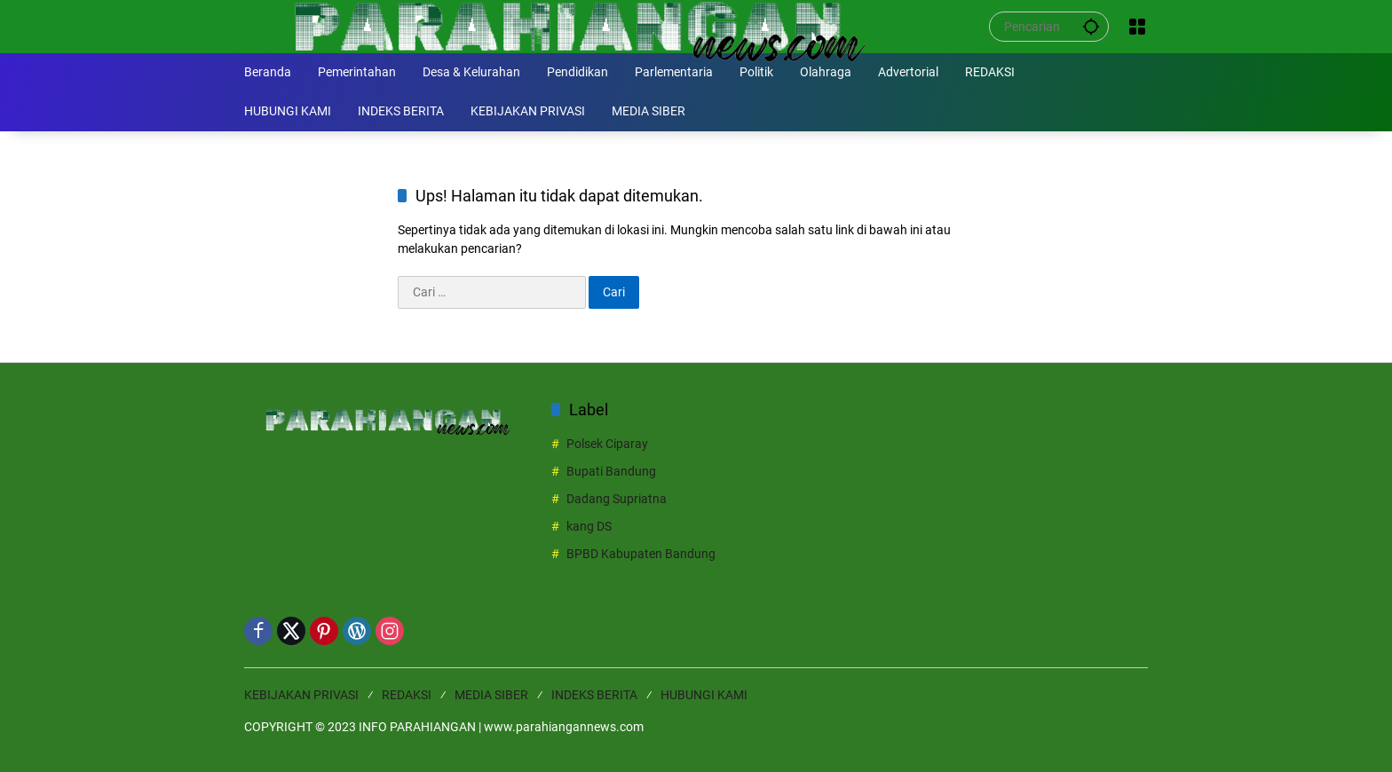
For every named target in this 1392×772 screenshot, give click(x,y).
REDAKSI (406, 695)
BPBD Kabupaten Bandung (641, 554)
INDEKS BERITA (594, 695)
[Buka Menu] (1137, 26)
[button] (1091, 26)
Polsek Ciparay (607, 444)
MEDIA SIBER (491, 695)
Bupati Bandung (611, 471)
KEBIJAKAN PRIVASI (301, 695)
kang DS (589, 526)
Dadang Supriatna (616, 499)
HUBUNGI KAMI (703, 695)
